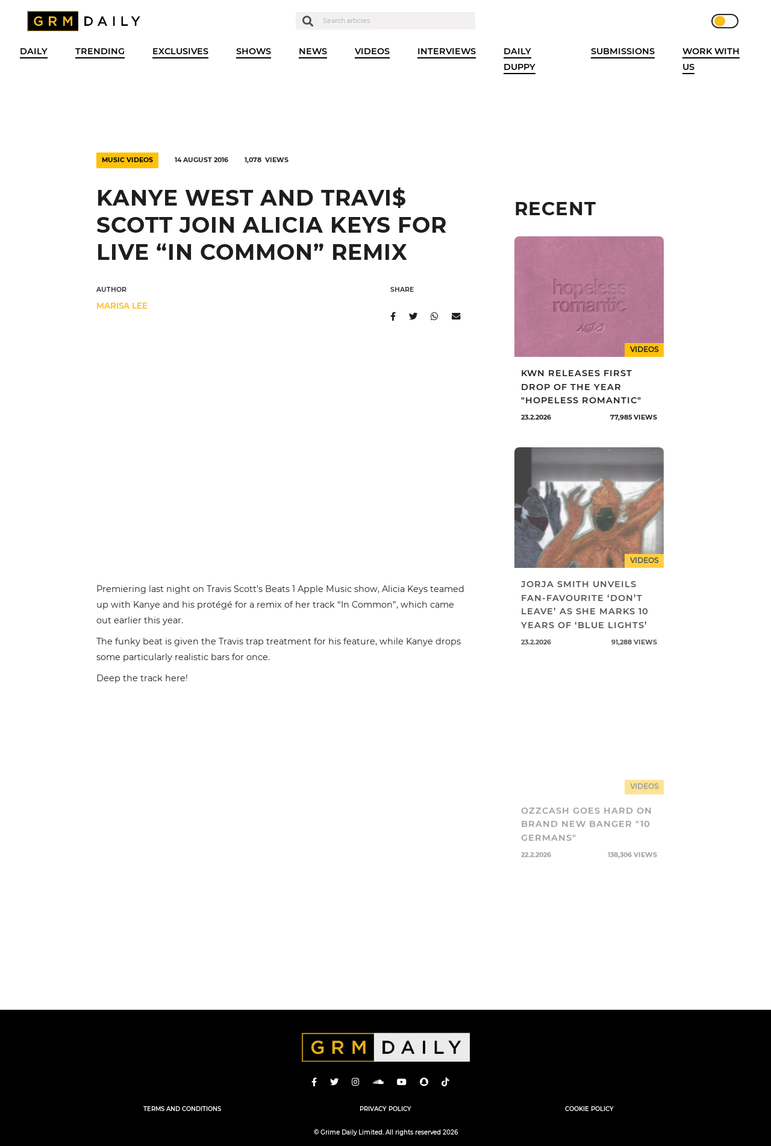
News (313, 51)
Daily (34, 51)
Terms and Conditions (182, 1108)
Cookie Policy (589, 1108)
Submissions (623, 51)
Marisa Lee (122, 305)
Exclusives (180, 51)
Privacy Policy (385, 1108)
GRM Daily (86, 21)
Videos (372, 51)
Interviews (446, 51)
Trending (100, 51)
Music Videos (127, 160)
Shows (253, 51)
